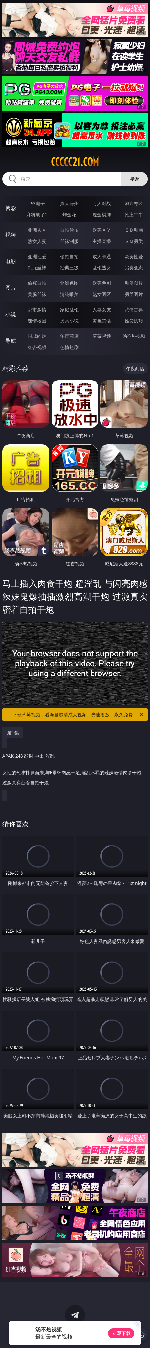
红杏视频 (37, 347)
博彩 (10, 208)
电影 (10, 261)
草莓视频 (102, 336)
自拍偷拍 (69, 230)
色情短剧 (69, 347)
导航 (10, 340)
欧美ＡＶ (102, 230)
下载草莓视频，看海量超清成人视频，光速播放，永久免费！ (78, 715)
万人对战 (102, 203)
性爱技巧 (134, 321)
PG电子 (37, 203)
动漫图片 (134, 283)
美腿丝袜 (37, 294)
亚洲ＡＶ (37, 230)
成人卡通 (102, 256)
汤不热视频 (133, 336)
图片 (10, 287)
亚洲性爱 (37, 256)
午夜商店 (69, 336)
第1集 (13, 733)
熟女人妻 (37, 241)
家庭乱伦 (69, 309)
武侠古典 (134, 309)
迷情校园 (37, 321)
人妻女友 (102, 309)
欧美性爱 (134, 256)
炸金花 (69, 214)
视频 (10, 234)
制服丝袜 (37, 267)
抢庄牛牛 (134, 214)
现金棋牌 (102, 214)
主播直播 (102, 241)
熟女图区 (102, 294)
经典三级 (69, 267)
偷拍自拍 (69, 256)
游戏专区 (134, 203)
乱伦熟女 (102, 267)
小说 (10, 314)
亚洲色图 (69, 283)
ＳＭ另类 (134, 241)
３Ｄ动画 (134, 230)
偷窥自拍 (37, 283)
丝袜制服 (69, 241)
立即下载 (121, 1333)
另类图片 (134, 294)
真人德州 (69, 203)
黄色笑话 (102, 321)
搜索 (134, 179)
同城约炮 (37, 336)
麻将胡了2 (37, 214)
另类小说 (69, 321)
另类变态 (134, 267)
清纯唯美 (69, 294)
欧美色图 (102, 283)
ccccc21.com (75, 162)
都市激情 (37, 309)
